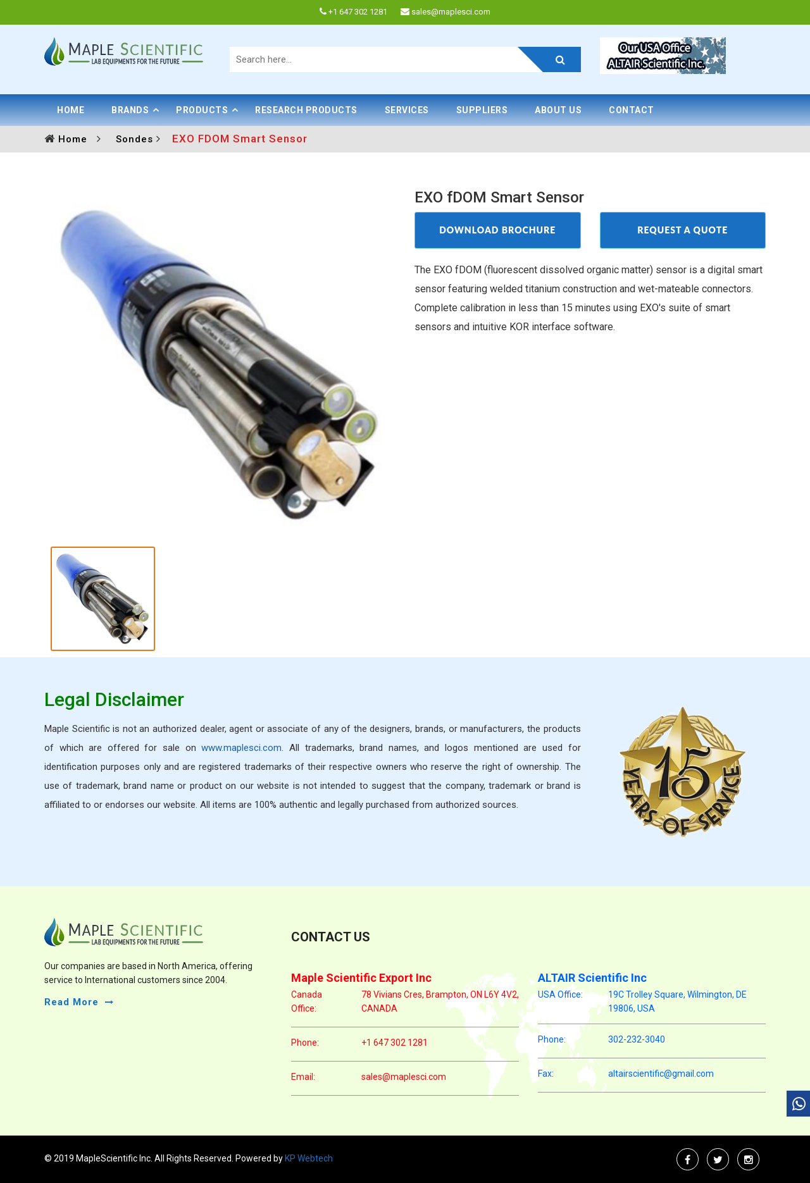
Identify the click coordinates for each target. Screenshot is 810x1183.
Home (70, 110)
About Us (558, 110)
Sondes (136, 139)
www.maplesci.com (241, 747)
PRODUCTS (202, 110)
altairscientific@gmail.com (661, 1073)
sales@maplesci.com (403, 1077)
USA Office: (560, 994)
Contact (631, 110)
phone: (305, 1042)
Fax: (546, 1073)
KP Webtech (308, 1158)
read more (71, 1002)
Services (407, 110)
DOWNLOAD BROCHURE (497, 230)
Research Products (306, 110)
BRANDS (130, 110)
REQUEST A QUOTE (682, 230)
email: (303, 1077)
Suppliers (482, 110)
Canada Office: (306, 1001)
